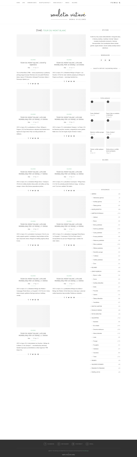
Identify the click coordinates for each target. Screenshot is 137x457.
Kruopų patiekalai (106, 236)
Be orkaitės (106, 326)
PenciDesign (86, 450)
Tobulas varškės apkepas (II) (96, 150)
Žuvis (106, 264)
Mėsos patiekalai (106, 244)
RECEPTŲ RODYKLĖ (44, 2)
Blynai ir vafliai (106, 275)
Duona (106, 279)
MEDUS (67, 2)
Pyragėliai (106, 345)
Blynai (106, 221)
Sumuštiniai (106, 302)
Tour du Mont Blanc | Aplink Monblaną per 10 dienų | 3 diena (33, 280)
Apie (23, 2)
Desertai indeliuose (106, 329)
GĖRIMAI (106, 194)
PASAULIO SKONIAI (106, 310)
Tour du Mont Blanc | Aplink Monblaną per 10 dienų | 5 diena (33, 225)
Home (18, 2)
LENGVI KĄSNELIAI (106, 271)
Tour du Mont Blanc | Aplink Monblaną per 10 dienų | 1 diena (33, 334)
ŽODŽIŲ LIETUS (106, 372)
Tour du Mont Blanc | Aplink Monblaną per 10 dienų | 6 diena (69, 173)
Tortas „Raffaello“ (95, 113)
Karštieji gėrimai (106, 202)
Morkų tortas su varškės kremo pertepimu (112, 150)
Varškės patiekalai (106, 260)
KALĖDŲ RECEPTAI (106, 209)
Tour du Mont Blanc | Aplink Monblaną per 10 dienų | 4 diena (69, 225)
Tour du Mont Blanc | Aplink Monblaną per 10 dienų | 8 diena (69, 118)
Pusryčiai (106, 291)
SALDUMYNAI (106, 318)
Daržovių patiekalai (106, 229)
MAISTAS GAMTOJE (106, 306)
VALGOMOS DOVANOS (106, 364)
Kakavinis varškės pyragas (97, 132)
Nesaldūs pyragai (106, 252)
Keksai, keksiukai (106, 333)
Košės (106, 287)
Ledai (106, 337)
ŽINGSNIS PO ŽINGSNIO (106, 368)
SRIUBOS (106, 360)
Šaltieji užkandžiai (106, 298)
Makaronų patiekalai (106, 240)
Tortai (106, 357)
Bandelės (106, 322)
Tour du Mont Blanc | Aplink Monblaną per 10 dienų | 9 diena (33, 118)
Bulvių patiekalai (106, 225)
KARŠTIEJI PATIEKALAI (106, 213)
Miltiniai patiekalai (106, 248)
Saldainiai (106, 349)
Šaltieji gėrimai (106, 205)
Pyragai (106, 341)
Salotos (106, 295)
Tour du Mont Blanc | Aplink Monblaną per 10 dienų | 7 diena (33, 173)
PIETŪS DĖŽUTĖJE (106, 314)
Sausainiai (106, 353)
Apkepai (106, 217)
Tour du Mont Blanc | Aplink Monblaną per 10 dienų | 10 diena (69, 64)
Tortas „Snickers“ (110, 132)
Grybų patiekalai (106, 233)
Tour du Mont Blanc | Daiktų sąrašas (33, 64)
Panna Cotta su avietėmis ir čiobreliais (112, 114)
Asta (29, 67)
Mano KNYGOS (57, 2)
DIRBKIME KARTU (32, 2)
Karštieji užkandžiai (106, 283)
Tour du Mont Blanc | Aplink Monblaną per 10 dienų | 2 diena (69, 280)
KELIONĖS (74, 2)
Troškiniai (106, 256)
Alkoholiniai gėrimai (106, 198)
